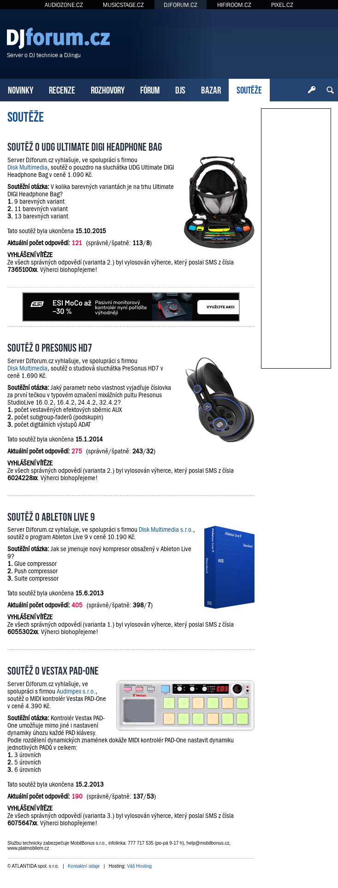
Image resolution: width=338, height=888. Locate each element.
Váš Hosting (139, 866)
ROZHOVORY (108, 89)
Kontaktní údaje (84, 866)
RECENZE (62, 89)
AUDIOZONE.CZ (64, 4)
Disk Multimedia (27, 167)
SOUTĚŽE (249, 89)
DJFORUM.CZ (180, 4)
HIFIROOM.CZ (234, 4)
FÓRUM (150, 89)
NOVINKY (20, 89)
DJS (180, 89)
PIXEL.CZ (282, 4)
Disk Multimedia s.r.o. (166, 529)
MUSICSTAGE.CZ (123, 4)
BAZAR (211, 89)
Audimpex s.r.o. (76, 691)
